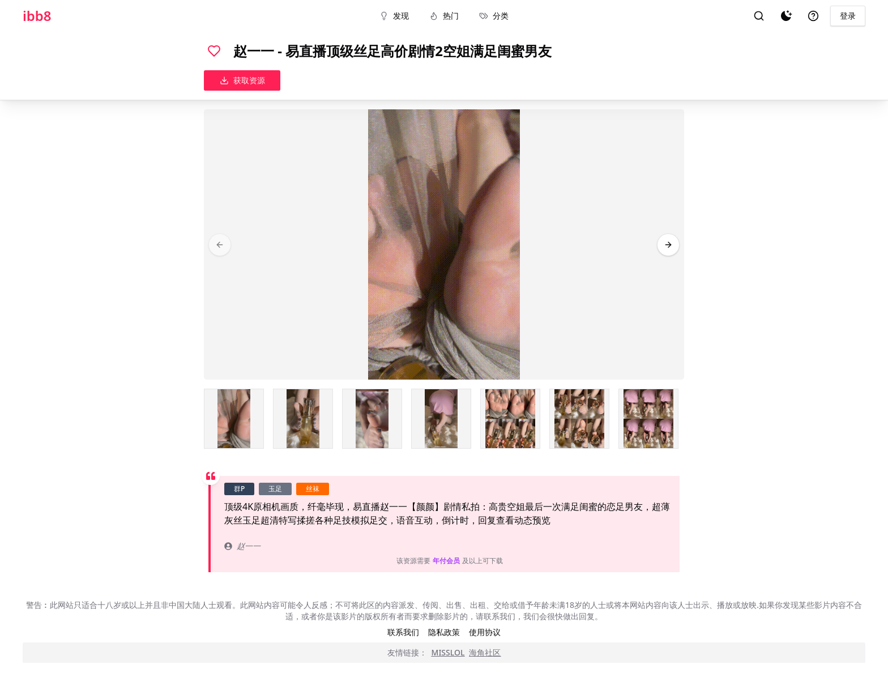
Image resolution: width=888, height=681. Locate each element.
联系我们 (403, 632)
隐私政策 (444, 632)
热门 (444, 15)
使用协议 (485, 632)
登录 (848, 15)
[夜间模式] (786, 16)
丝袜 (312, 488)
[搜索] (759, 16)
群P (239, 488)
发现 (394, 15)
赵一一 (242, 545)
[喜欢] (214, 51)
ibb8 (37, 16)
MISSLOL (448, 652)
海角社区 (485, 652)
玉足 (275, 488)
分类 (494, 15)
